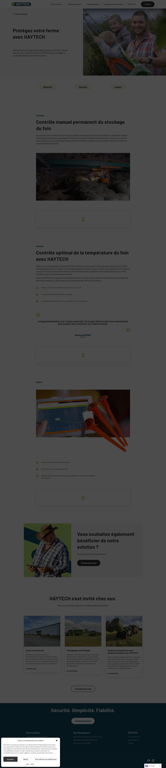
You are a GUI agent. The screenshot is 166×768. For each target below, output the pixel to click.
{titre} (27, 764)
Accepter (10, 759)
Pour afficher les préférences (46, 759)
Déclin (25, 759)
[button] (57, 740)
